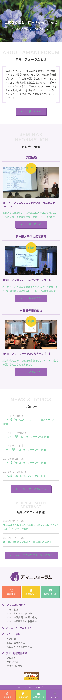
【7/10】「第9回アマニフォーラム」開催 (24, 462)
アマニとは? (13, 609)
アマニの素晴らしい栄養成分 (22, 621)
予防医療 (11, 639)
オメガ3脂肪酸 (14, 666)
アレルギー (12, 658)
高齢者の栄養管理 (16, 643)
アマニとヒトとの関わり (19, 613)
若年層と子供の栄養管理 (19, 647)
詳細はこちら (33, 111)
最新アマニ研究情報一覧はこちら (34, 555)
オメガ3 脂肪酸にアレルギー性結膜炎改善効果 (27, 542)
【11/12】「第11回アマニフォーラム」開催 (26, 436)
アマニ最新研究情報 (16, 653)
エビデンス (12, 662)
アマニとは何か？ (16, 605)
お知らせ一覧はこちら (33, 489)
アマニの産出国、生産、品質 (22, 617)
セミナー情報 (13, 634)
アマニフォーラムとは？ (18, 628)
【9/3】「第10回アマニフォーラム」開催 (24, 449)
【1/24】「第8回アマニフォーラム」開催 (24, 476)
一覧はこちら (33, 224)
